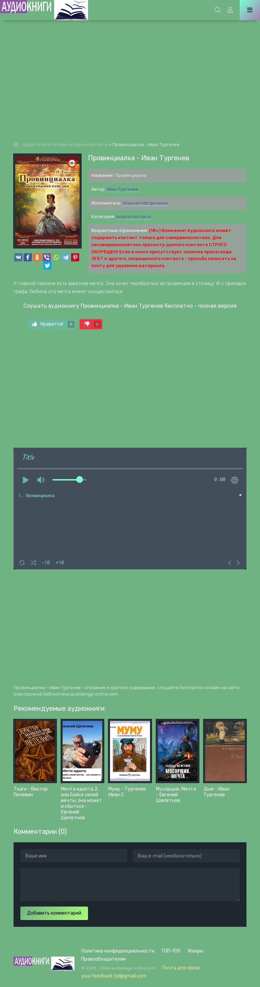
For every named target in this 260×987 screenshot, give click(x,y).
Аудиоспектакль (133, 216)
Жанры (195, 951)
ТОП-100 (170, 951)
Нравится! (53, 324)
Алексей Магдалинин (145, 203)
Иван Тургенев (122, 189)
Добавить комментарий (54, 913)
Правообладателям (103, 959)
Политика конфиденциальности (117, 951)
